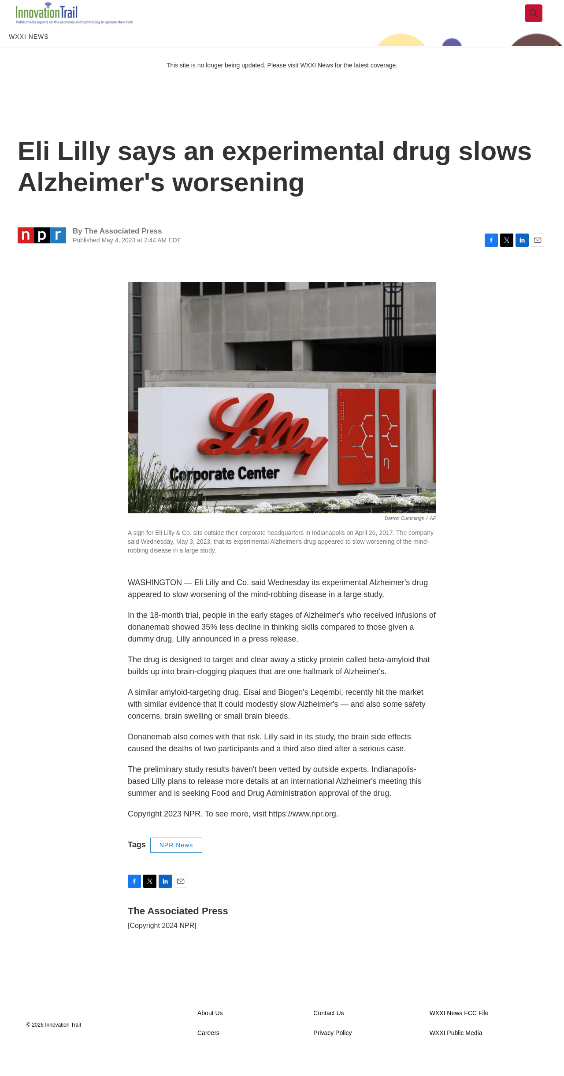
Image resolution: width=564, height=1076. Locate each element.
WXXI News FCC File (459, 1033)
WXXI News (29, 56)
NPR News (176, 864)
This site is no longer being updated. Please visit (234, 85)
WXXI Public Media (456, 1053)
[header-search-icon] (540, 23)
